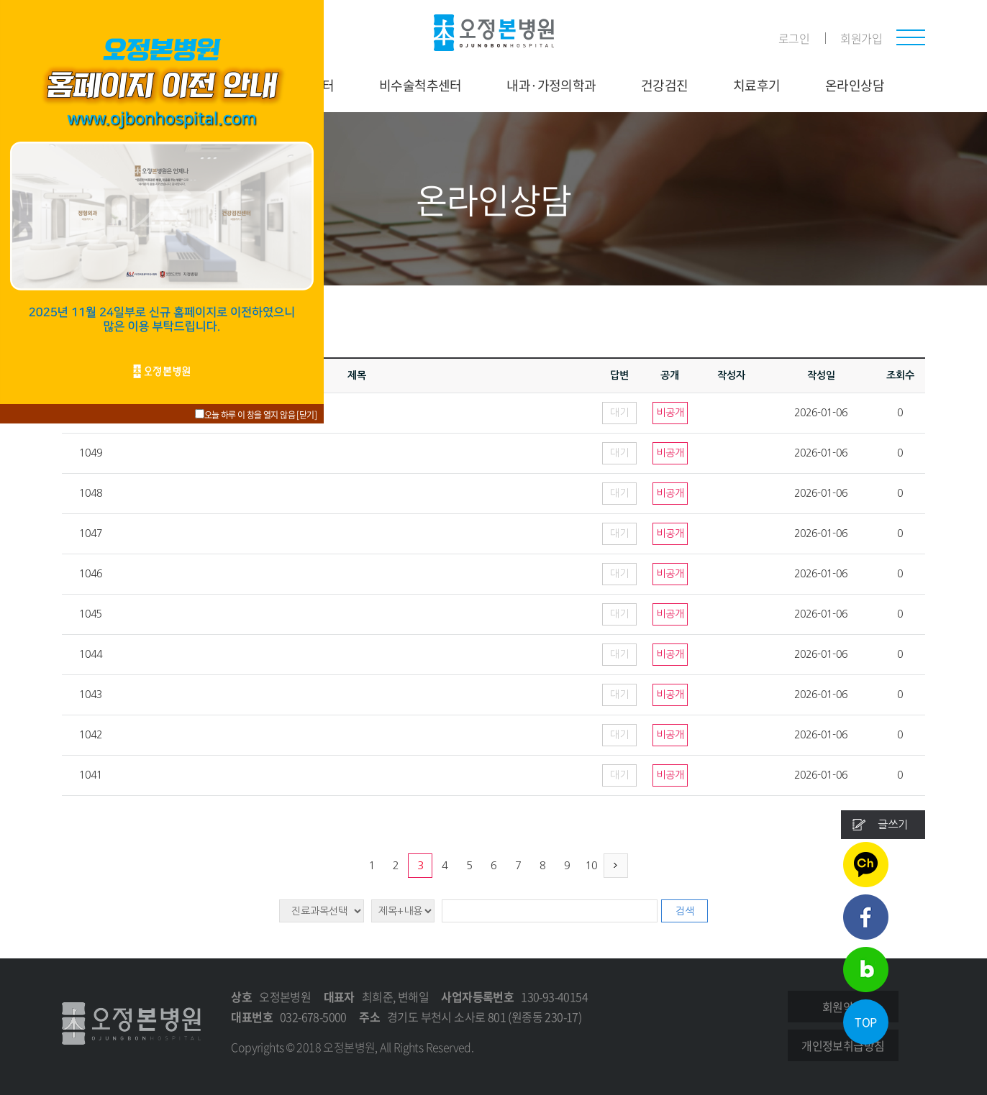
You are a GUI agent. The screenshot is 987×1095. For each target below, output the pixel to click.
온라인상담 (854, 85)
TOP (865, 1021)
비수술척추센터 (420, 85)
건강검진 (664, 85)
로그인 (793, 38)
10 (591, 865)
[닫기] (306, 414)
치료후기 (757, 85)
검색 (685, 911)
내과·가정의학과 (551, 85)
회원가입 (861, 38)
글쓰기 (893, 824)
